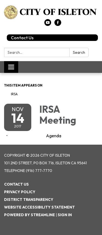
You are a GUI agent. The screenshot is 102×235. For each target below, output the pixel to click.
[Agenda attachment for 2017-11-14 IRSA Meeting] (53, 135)
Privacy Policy (19, 191)
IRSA (14, 94)
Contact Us (22, 37)
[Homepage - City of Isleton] (51, 12)
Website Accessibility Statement (39, 207)
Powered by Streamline (29, 214)
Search (79, 52)
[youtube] (47, 24)
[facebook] (57, 24)
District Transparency (28, 199)
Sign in (65, 214)
